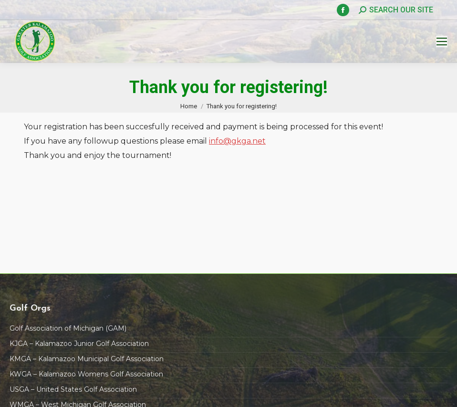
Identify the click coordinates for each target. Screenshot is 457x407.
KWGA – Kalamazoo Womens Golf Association (86, 374)
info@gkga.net (237, 141)
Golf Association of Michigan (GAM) (68, 328)
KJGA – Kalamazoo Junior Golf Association (79, 343)
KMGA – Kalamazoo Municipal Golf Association (87, 359)
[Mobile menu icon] (441, 41)
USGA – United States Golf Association (73, 389)
